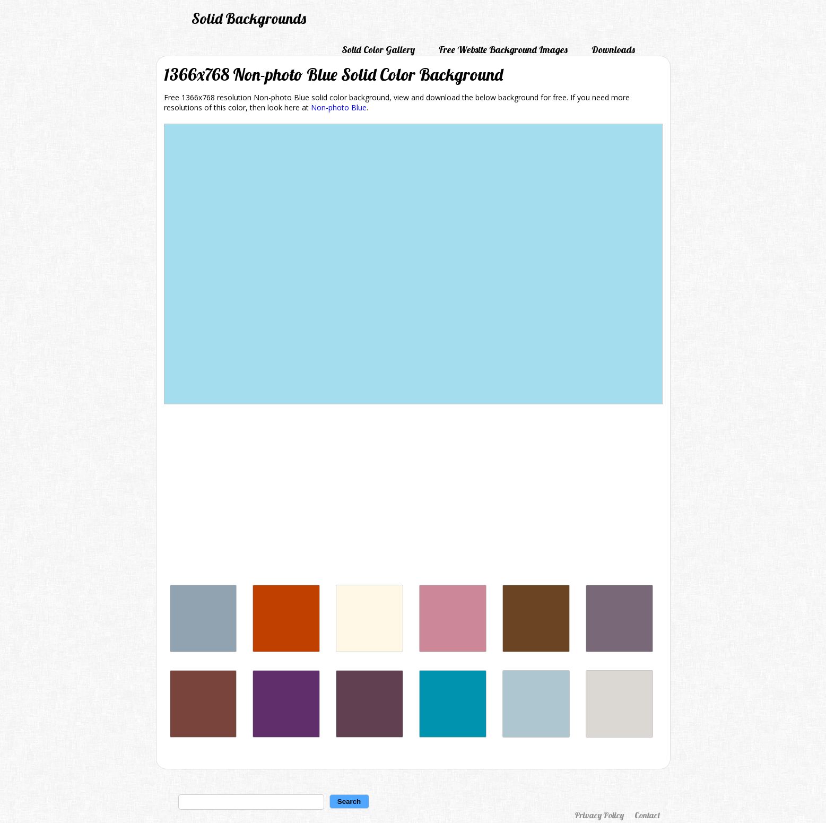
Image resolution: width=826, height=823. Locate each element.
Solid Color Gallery (378, 50)
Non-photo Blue (339, 107)
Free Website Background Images (503, 50)
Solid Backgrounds (249, 18)
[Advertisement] (413, 497)
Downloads (613, 50)
